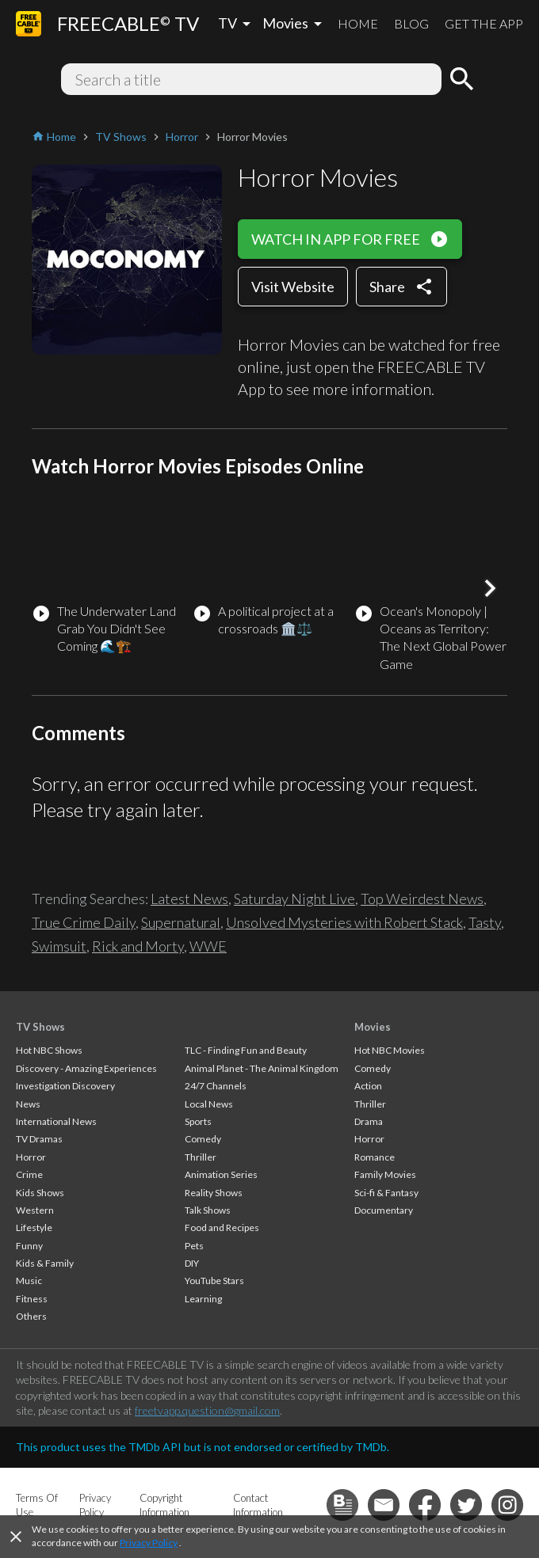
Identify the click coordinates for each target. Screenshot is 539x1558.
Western (35, 1210)
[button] (489, 588)
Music (29, 1280)
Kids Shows (40, 1193)
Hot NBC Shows (49, 1050)
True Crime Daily (84, 922)
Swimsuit (59, 946)
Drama (368, 1121)
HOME (358, 23)
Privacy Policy (149, 1542)
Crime (29, 1174)
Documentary (383, 1210)
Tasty (484, 922)
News (28, 1104)
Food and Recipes (222, 1227)
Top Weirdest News (422, 898)
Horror (31, 1157)
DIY (192, 1263)
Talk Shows (208, 1210)
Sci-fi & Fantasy (386, 1193)
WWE (208, 946)
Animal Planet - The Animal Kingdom (261, 1068)
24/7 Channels (216, 1086)
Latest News (189, 898)
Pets (194, 1246)
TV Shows (40, 1026)
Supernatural (180, 922)
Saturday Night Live (294, 898)
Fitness (32, 1299)
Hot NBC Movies (389, 1050)
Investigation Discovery (65, 1086)
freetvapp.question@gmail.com (207, 1410)
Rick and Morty (138, 946)
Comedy (203, 1139)
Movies (372, 1026)
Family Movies (385, 1174)
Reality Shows (214, 1193)
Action (368, 1086)
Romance (374, 1157)
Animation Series (221, 1174)
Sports (198, 1121)
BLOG (411, 23)
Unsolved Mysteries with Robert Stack (344, 922)
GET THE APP (484, 23)
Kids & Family (45, 1263)
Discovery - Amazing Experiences (86, 1068)
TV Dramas (39, 1139)
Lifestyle (34, 1227)
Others (31, 1316)
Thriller (200, 1157)
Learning (203, 1299)
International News (56, 1121)
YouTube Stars (214, 1280)
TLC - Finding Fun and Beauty (246, 1050)
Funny (29, 1246)
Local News (209, 1104)
